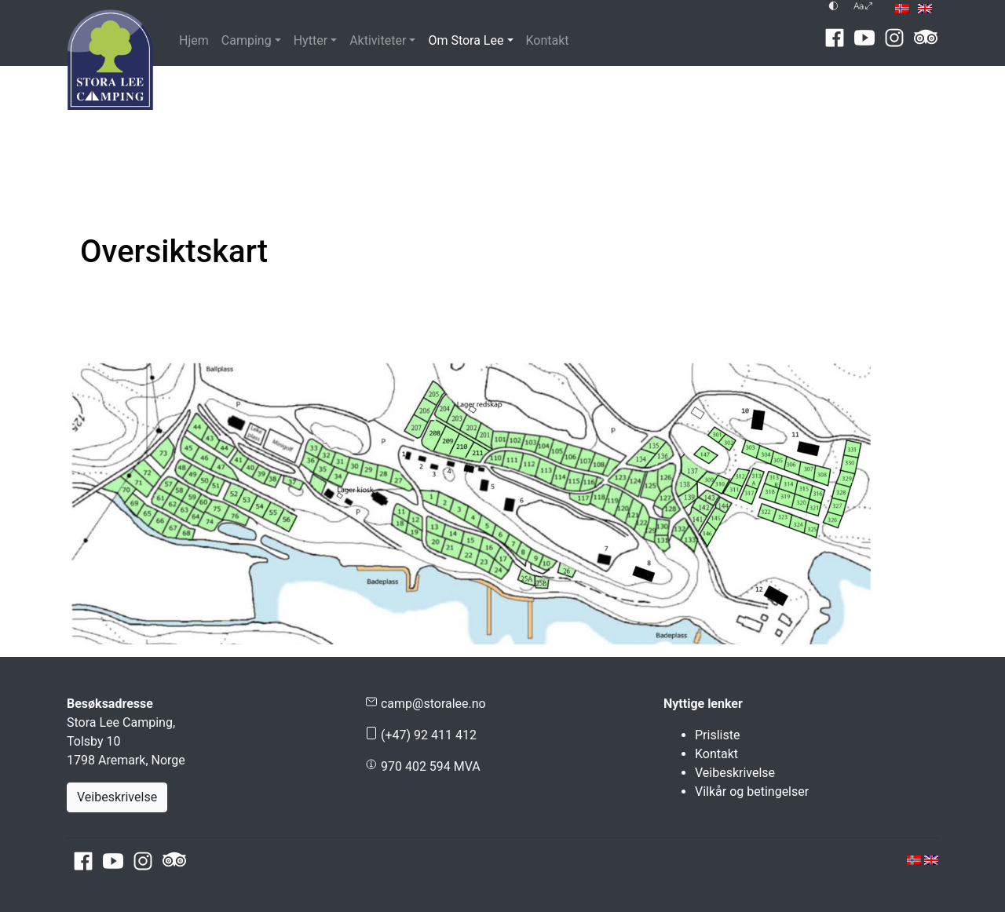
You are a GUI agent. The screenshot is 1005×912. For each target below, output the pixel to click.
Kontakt (547, 40)
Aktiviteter (377, 40)
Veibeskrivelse (117, 797)
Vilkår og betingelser (752, 791)
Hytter (310, 40)
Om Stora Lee (465, 40)
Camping (246, 40)
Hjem (194, 40)
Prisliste (717, 735)
